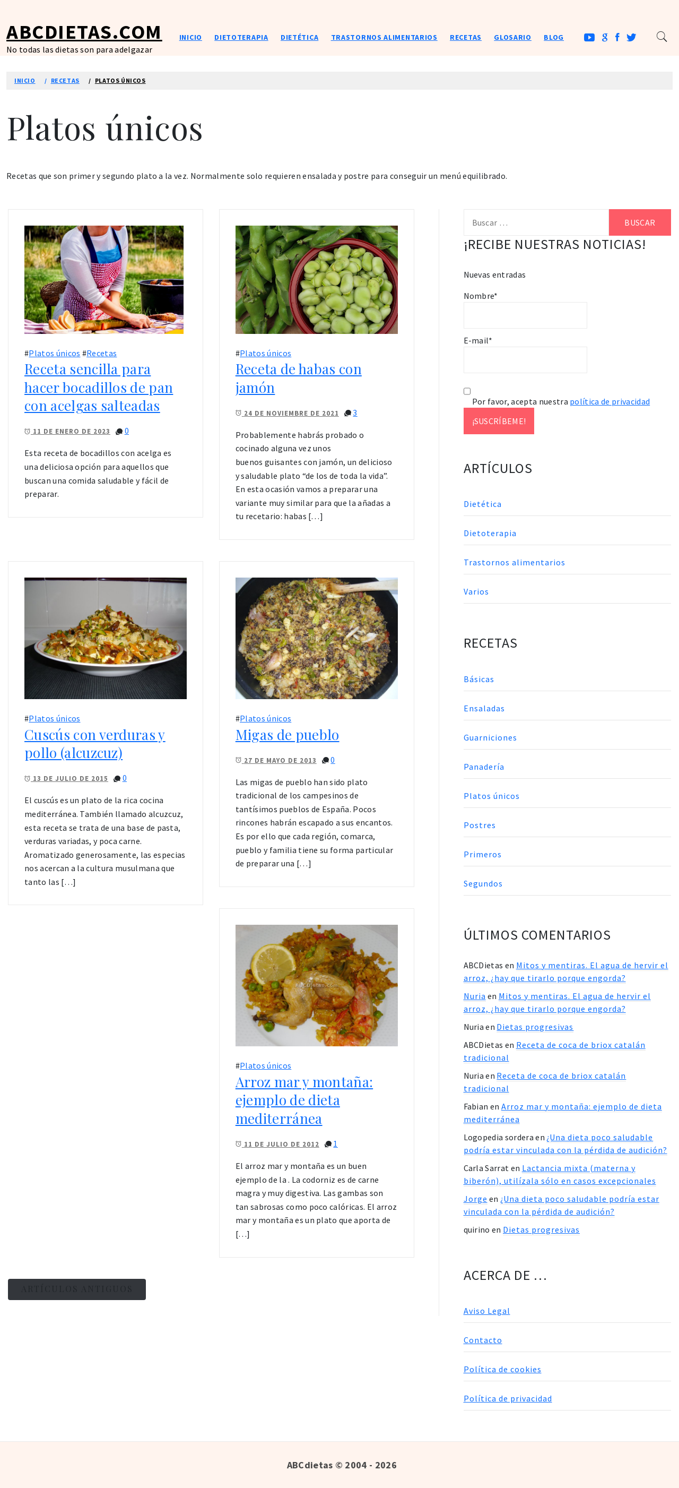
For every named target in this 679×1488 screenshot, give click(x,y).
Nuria (475, 996)
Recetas (466, 37)
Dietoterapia (241, 37)
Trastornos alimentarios (384, 37)
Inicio (190, 37)
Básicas (479, 679)
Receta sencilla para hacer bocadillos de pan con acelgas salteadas (98, 387)
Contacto (483, 1340)
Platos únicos (54, 353)
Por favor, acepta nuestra (557, 401)
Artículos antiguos (77, 1288)
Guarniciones (490, 737)
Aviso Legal (487, 1310)
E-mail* (525, 354)
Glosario (513, 37)
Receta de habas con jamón (299, 378)
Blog (554, 37)
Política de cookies (503, 1369)
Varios (476, 591)
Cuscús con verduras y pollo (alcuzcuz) (95, 743)
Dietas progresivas (535, 1026)
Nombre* (525, 309)
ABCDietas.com (84, 31)
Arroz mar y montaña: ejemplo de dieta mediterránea (304, 1100)
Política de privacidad (508, 1398)
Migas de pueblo (288, 734)
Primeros (483, 854)
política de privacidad (610, 401)
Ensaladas (484, 708)
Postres (480, 825)
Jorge (476, 1198)
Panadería (484, 766)
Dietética (299, 37)
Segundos (483, 883)
